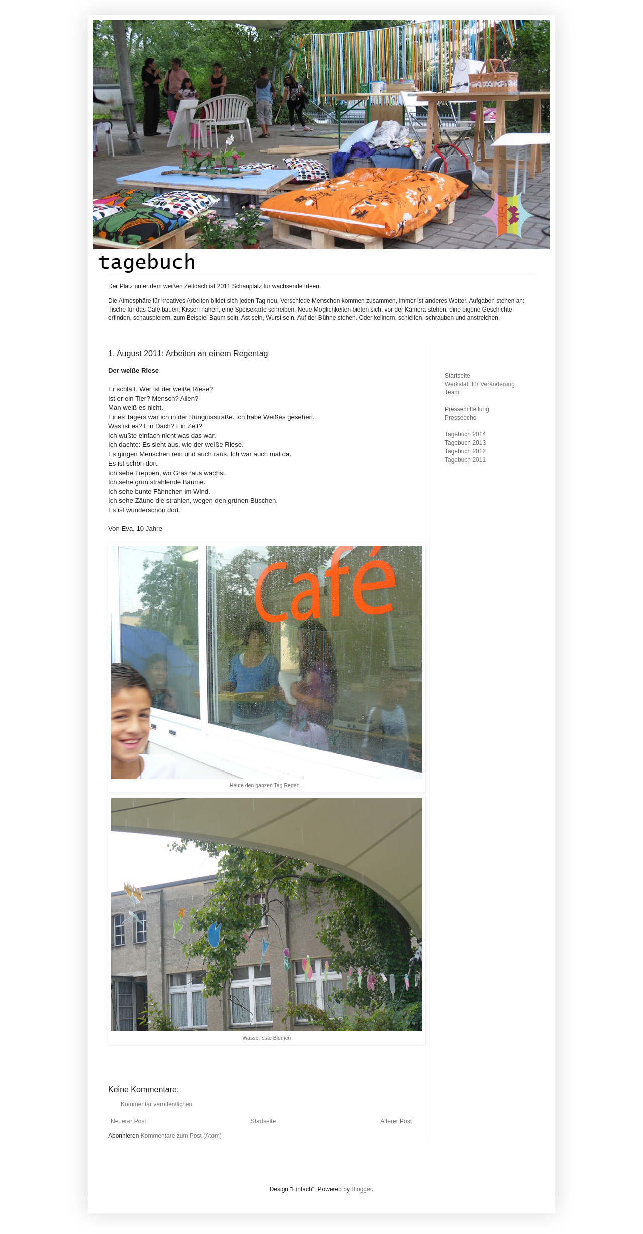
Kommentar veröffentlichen (156, 1104)
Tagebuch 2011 (465, 460)
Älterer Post (396, 1121)
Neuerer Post (128, 1121)
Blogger (361, 1189)
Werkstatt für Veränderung (480, 384)
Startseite (263, 1121)
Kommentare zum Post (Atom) (181, 1135)
